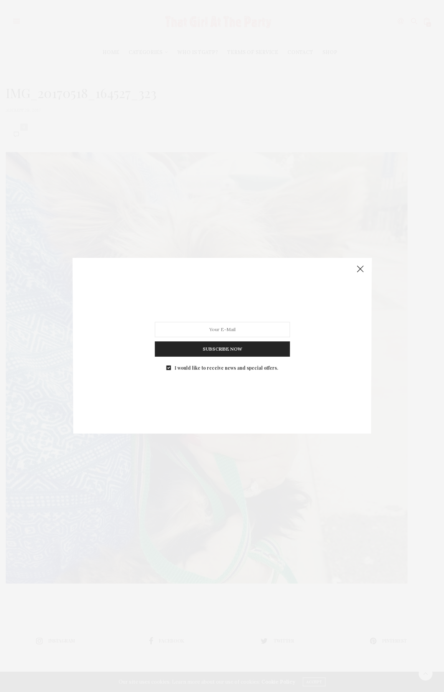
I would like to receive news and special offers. (226, 363)
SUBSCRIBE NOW (222, 345)
